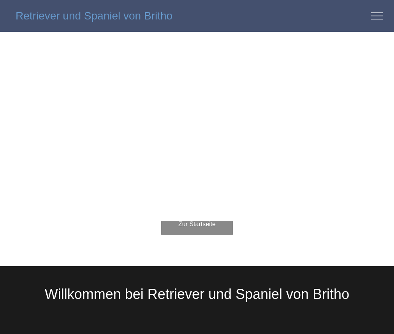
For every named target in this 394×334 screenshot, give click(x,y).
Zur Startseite (197, 224)
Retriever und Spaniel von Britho (94, 16)
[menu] (377, 16)
